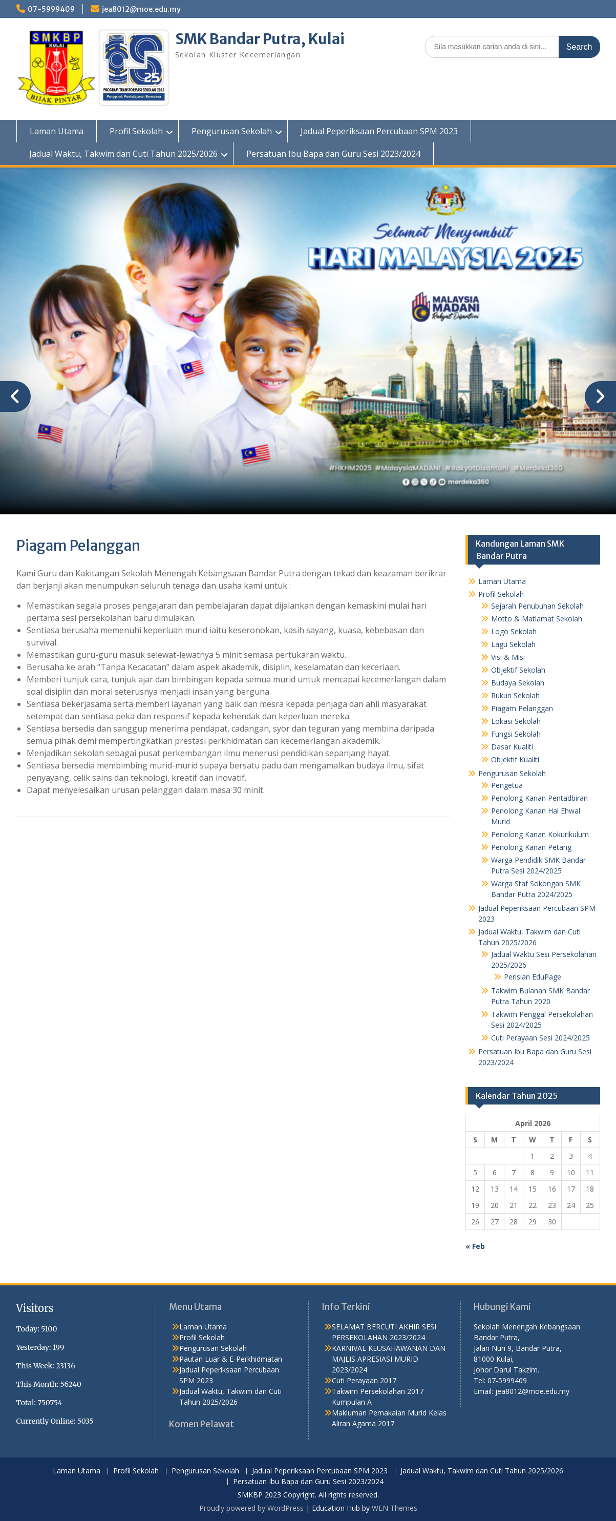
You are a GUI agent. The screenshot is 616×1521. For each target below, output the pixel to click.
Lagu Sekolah (513, 644)
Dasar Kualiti (512, 747)
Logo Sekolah (514, 631)
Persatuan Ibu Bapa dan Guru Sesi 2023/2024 (333, 153)
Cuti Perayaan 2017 (364, 1380)
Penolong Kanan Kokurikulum (540, 834)
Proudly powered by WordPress (251, 1508)
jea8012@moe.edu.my (141, 9)
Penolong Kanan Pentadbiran (539, 798)
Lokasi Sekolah (516, 721)
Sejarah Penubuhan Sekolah (537, 606)
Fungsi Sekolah (516, 734)
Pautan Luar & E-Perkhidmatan (230, 1359)
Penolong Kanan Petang (531, 847)
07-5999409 (51, 9)
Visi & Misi (508, 657)
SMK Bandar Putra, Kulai (260, 39)
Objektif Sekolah (518, 670)
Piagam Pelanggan (522, 708)
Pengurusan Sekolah (232, 131)
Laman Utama (56, 131)
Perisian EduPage (532, 977)
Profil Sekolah (136, 131)
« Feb (475, 1246)
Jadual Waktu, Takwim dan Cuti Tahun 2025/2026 (123, 153)
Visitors (35, 1308)
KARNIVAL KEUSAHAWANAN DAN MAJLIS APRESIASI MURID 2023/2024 (388, 1358)
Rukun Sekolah (515, 695)
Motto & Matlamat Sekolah (536, 618)
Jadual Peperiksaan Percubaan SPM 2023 (379, 131)
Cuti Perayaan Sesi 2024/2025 (540, 1038)
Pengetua (507, 785)
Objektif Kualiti (515, 759)
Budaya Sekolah (517, 682)
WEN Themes (394, 1508)
